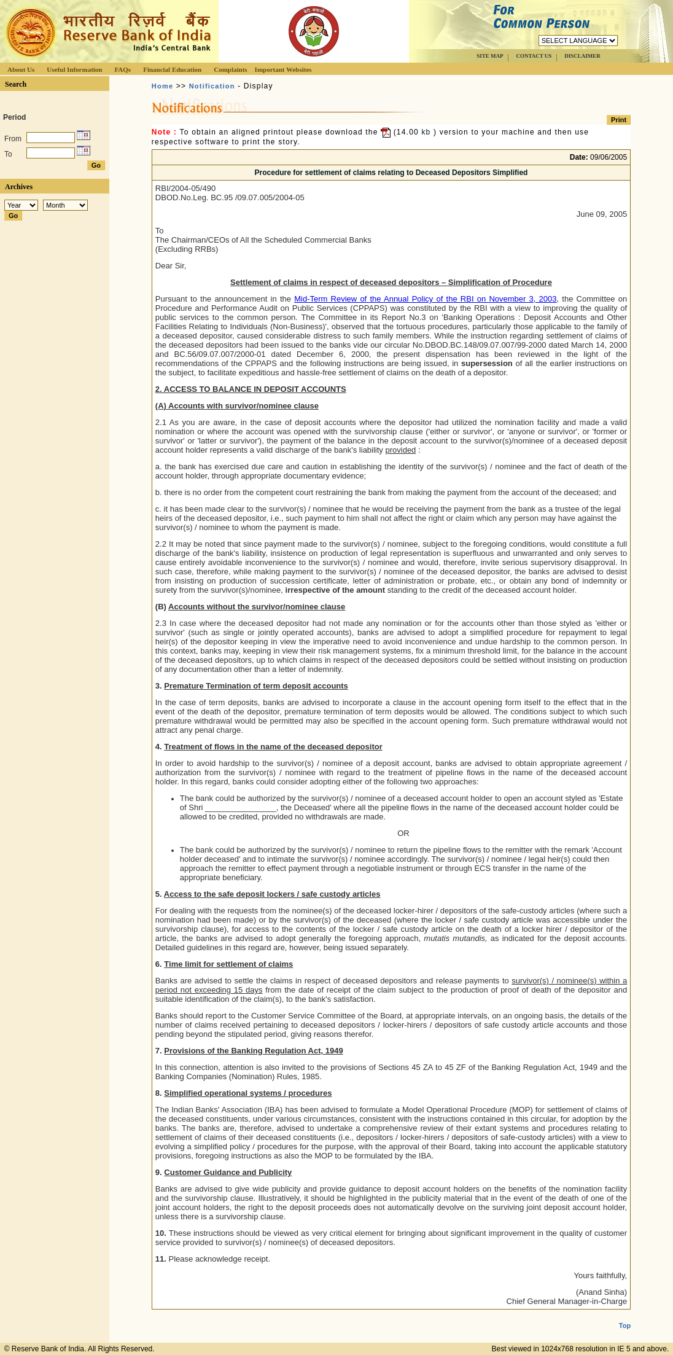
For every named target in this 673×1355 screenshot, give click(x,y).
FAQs (122, 69)
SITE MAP (490, 56)
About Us (20, 69)
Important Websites (283, 69)
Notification (212, 86)
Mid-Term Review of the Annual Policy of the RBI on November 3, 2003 (425, 298)
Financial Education (172, 69)
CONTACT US (533, 56)
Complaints (230, 69)
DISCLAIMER (582, 56)
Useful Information (74, 69)
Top (625, 1315)
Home (162, 86)
